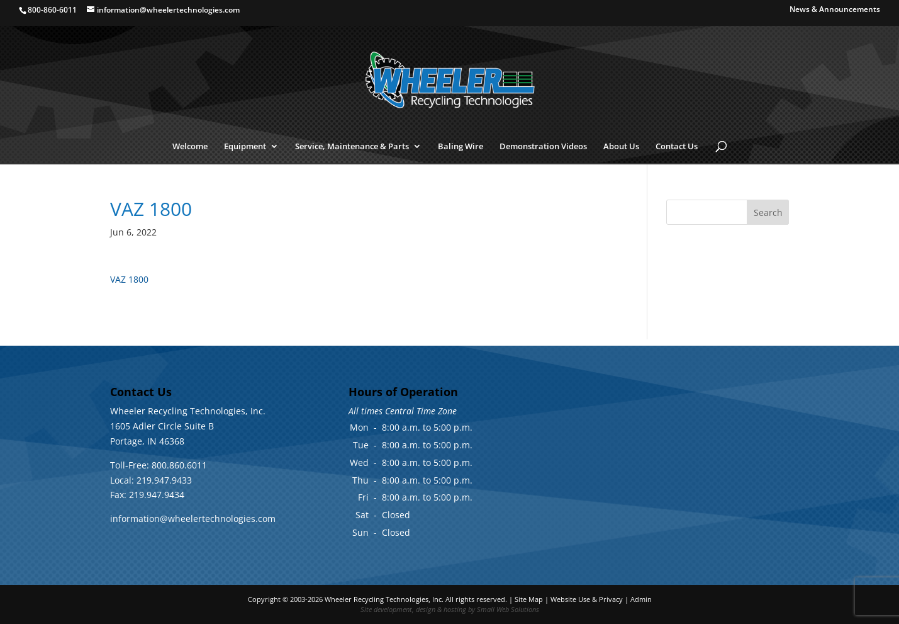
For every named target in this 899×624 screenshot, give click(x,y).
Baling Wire (460, 147)
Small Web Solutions (508, 609)
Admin (641, 599)
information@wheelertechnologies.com (193, 519)
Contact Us (677, 147)
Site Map (529, 599)
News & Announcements (835, 10)
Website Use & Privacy (586, 599)
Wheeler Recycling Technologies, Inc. (384, 599)
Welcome (190, 147)
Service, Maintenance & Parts (352, 147)
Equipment (245, 147)
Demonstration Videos (543, 147)
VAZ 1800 (129, 279)
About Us (621, 147)
